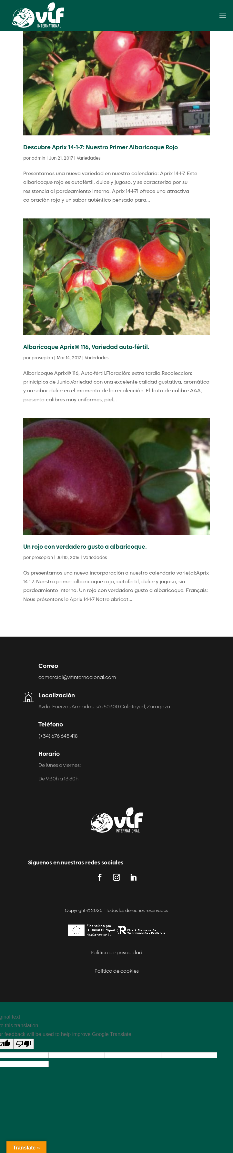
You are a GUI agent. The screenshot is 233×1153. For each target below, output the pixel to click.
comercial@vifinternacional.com (77, 677)
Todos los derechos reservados (137, 910)
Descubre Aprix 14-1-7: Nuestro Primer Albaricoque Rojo (100, 148)
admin (38, 158)
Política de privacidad (116, 953)
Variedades (88, 158)
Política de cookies (117, 971)
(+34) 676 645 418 (58, 736)
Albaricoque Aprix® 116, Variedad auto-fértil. (86, 347)
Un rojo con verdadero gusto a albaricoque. (85, 547)
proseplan (42, 358)
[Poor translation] (23, 1044)
